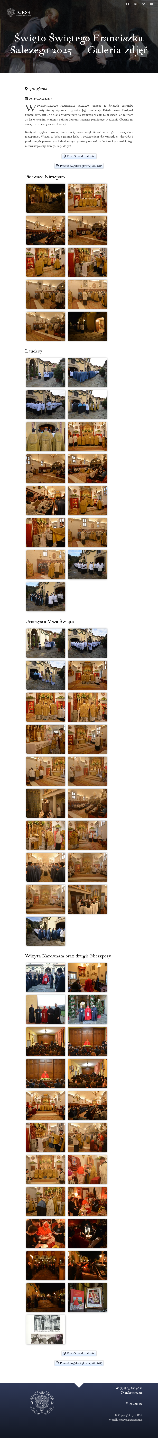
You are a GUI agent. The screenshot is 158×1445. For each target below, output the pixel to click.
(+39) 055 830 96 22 (129, 1395)
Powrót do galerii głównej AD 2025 (79, 173)
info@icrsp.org (131, 1400)
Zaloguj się (134, 1411)
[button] (147, 16)
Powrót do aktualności (79, 163)
